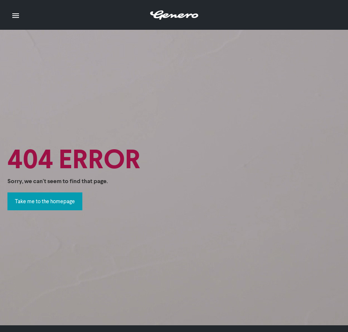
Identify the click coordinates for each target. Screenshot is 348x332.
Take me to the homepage (45, 201)
